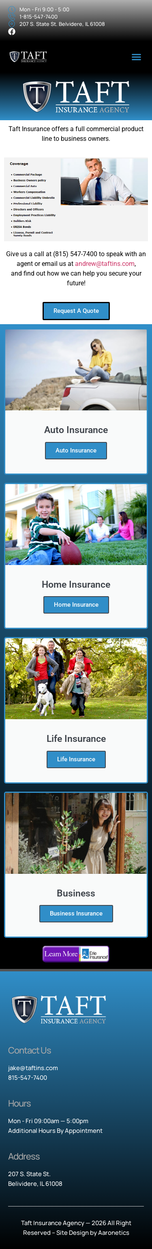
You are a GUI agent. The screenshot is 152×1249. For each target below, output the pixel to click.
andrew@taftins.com (105, 264)
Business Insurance (76, 913)
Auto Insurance (76, 450)
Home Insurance (76, 604)
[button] (136, 57)
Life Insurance (76, 759)
